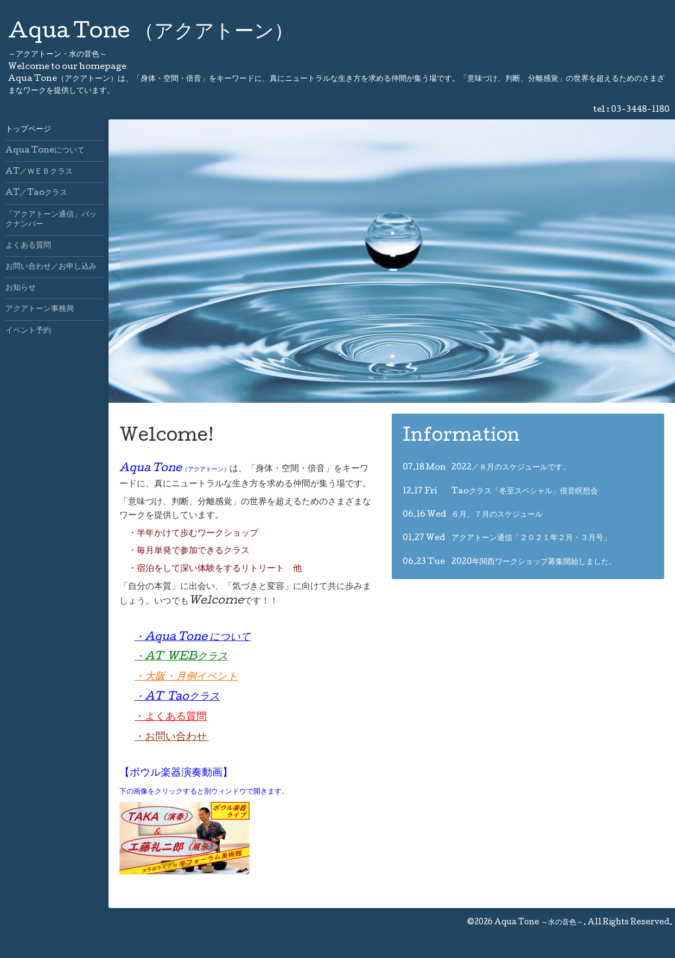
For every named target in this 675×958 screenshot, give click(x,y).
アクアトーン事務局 (39, 309)
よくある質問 (28, 246)
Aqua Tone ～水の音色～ (538, 923)
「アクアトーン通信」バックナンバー (51, 220)
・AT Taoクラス (177, 697)
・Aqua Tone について (193, 637)
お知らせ (20, 288)
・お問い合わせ (172, 737)
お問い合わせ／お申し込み (51, 267)
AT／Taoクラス (36, 193)
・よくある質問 (171, 717)
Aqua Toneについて (45, 151)
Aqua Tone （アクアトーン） (151, 33)
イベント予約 (28, 331)
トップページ (28, 129)
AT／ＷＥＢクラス (39, 172)
